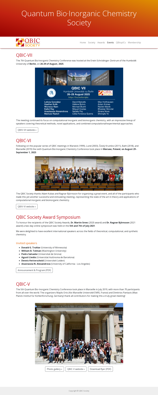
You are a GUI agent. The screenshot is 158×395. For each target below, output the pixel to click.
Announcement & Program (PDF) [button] (34, 270)
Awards (101, 42)
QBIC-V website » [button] (76, 369)
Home (83, 42)
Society (91, 42)
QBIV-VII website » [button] (27, 129)
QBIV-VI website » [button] (27, 206)
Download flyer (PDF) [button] (100, 369)
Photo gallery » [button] (54, 369)
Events (110, 42)
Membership (134, 42)
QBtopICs (121, 42)
